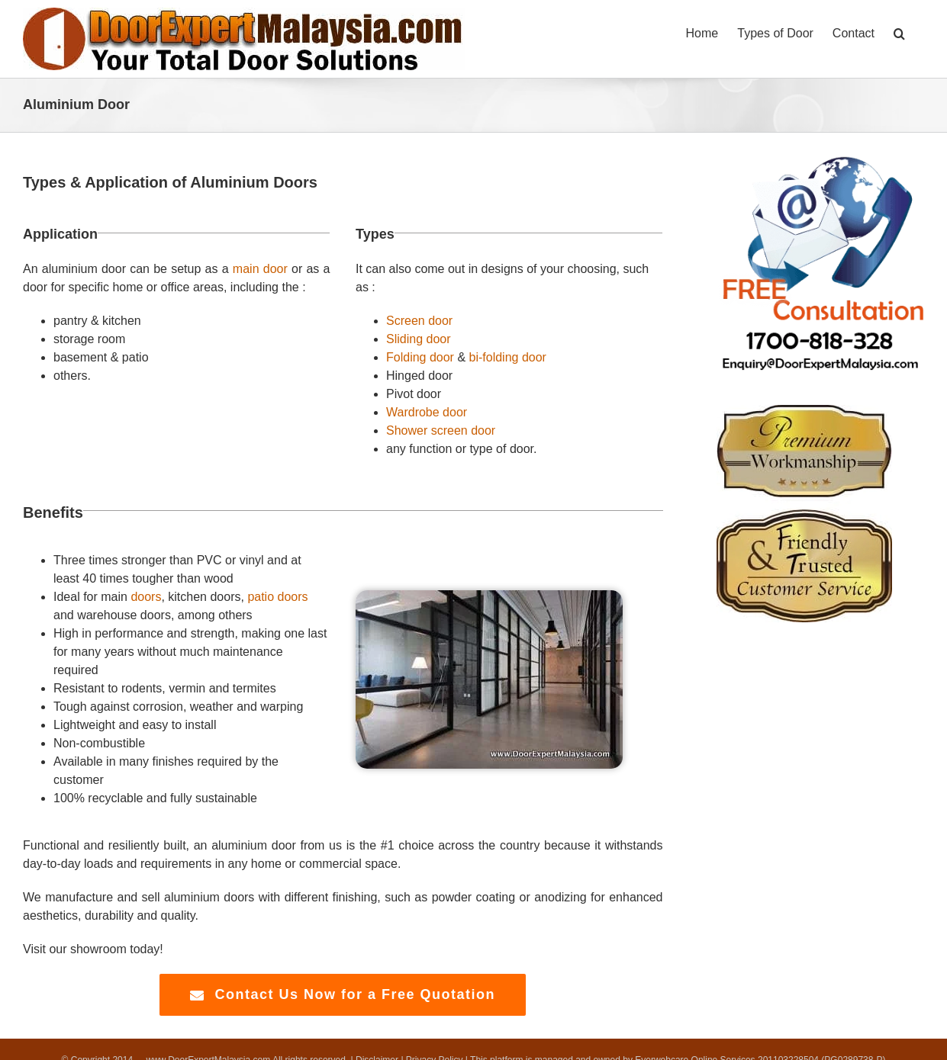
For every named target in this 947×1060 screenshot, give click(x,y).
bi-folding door (507, 357)
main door (260, 268)
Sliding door (418, 338)
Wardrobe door (426, 412)
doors (145, 596)
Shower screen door (440, 430)
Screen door (419, 320)
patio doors (277, 596)
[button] (899, 32)
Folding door (420, 357)
